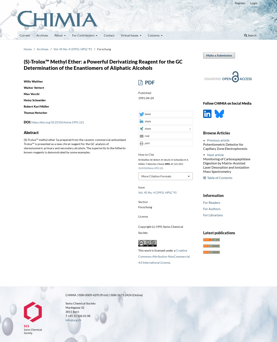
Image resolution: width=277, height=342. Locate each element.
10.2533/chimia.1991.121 (150, 168)
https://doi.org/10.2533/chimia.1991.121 (57, 122)
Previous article (218, 140)
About (58, 35)
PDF (149, 82)
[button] (165, 114)
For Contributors (83, 35)
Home (28, 49)
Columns (154, 35)
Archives (42, 35)
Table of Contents (219, 178)
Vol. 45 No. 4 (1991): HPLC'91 (73, 49)
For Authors (211, 209)
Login (253, 3)
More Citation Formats (156, 176)
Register (240, 3)
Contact (109, 35)
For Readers (211, 202)
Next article (215, 155)
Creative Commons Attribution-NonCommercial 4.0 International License (164, 256)
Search (250, 35)
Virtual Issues (130, 35)
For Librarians (213, 215)
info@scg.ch (73, 320)
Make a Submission (219, 55)
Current (25, 35)
